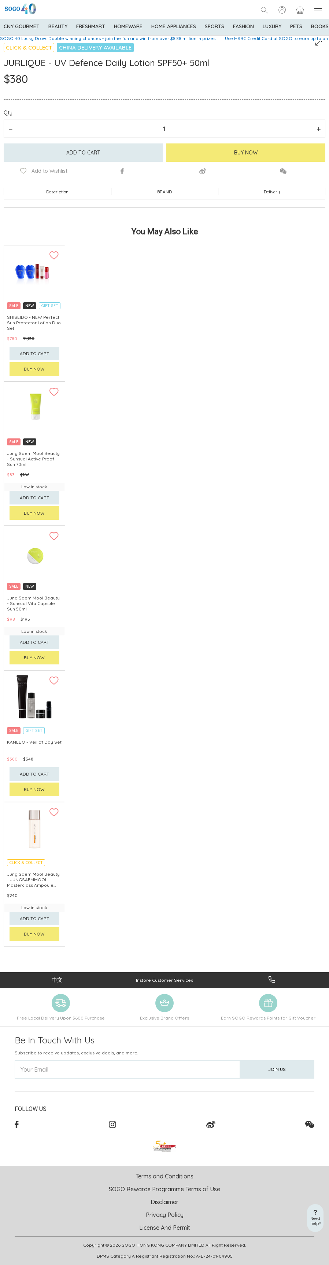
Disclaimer (164, 1202)
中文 (57, 979)
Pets (296, 26)
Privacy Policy (165, 1214)
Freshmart (90, 26)
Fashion (243, 26)
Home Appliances (173, 26)
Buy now (34, 369)
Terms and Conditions (164, 1176)
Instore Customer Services (164, 980)
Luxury (272, 26)
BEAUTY (57, 26)
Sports (214, 26)
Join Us (277, 1069)
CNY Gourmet (22, 26)
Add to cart (83, 152)
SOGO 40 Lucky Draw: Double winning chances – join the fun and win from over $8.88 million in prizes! (108, 38)
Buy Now (246, 152)
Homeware (128, 26)
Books (320, 26)
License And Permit (164, 1227)
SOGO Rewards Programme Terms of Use (164, 1189)
